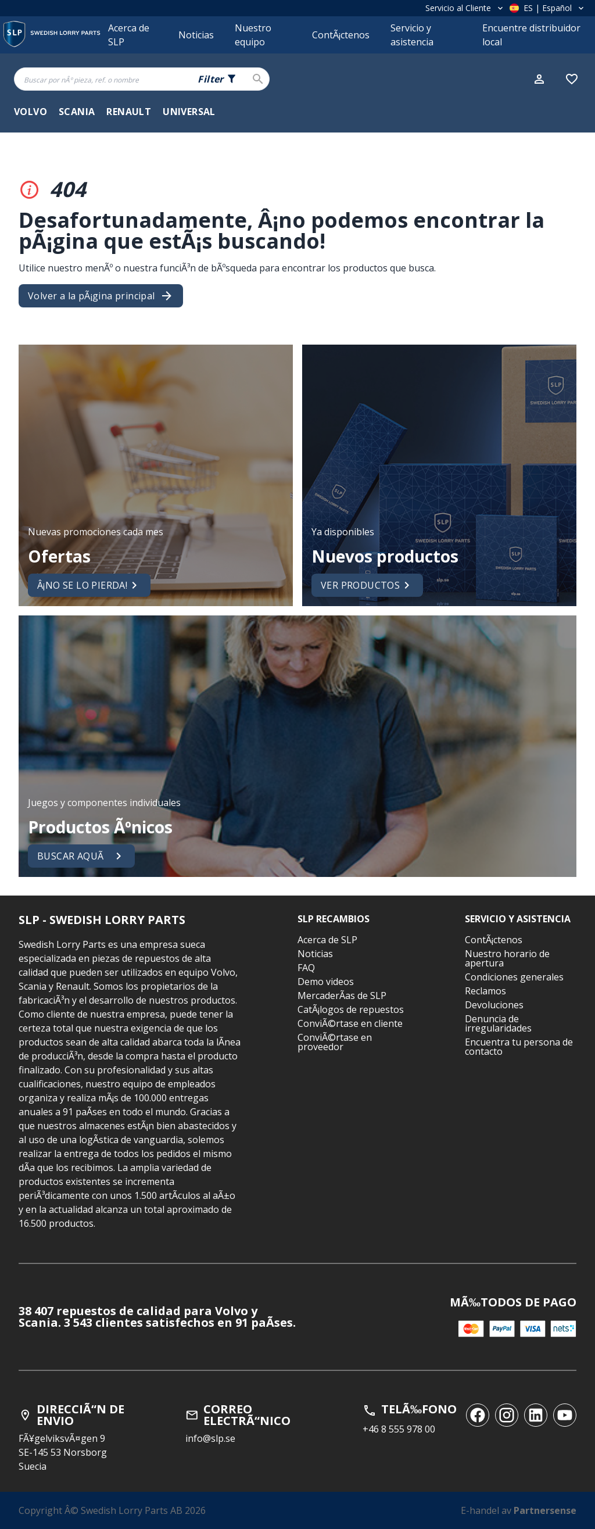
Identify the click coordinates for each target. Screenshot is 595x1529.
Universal (189, 111)
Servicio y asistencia (411, 35)
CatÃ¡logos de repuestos (351, 1009)
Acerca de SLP (128, 35)
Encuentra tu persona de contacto (519, 1046)
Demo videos (326, 981)
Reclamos (485, 991)
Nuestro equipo (253, 35)
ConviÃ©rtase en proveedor (335, 1042)
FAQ (306, 967)
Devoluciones (494, 1004)
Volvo (30, 111)
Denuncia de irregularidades (498, 1023)
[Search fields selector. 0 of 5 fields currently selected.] (217, 79)
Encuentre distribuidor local (531, 35)
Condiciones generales (514, 977)
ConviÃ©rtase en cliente (350, 1023)
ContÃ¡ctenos (341, 34)
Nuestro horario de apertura (507, 958)
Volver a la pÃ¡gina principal (101, 296)
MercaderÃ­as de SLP (342, 995)
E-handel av (518, 1510)
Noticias (196, 34)
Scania (77, 111)
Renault (128, 111)
